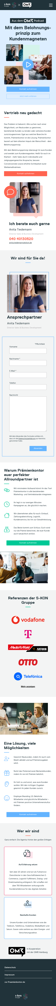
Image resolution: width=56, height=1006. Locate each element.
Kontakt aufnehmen (28, 89)
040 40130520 (21, 239)
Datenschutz (10, 967)
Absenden (38, 448)
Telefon (12, 383)
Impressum (9, 975)
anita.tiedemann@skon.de (20, 243)
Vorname (13, 346)
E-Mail (12, 371)
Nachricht (13, 395)
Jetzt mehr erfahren (28, 96)
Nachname (14, 359)
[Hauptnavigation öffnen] (51, 5)
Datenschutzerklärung (26, 438)
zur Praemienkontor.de (15, 982)
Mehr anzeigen (28, 686)
